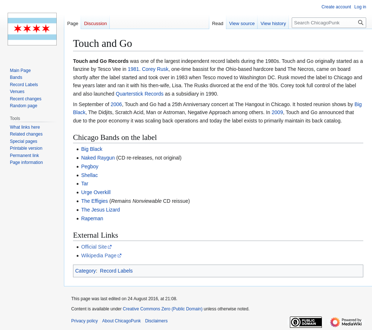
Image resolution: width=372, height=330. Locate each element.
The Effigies (94, 201)
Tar (84, 183)
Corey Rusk (155, 69)
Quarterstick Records (139, 94)
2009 (277, 112)
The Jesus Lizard (100, 210)
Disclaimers (156, 320)
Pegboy (89, 166)
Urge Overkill (95, 192)
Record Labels (116, 271)
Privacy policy (84, 320)
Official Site (94, 247)
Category (85, 271)
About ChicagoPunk (121, 320)
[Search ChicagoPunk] (329, 22)
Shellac (89, 175)
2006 (116, 104)
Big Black (91, 149)
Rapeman (92, 218)
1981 (133, 69)
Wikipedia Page (98, 255)
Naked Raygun (98, 158)
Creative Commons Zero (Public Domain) (162, 308)
